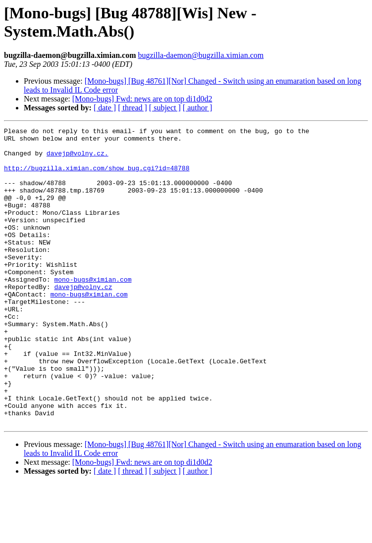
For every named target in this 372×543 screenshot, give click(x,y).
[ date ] (105, 107)
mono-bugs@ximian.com (92, 310)
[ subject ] (165, 107)
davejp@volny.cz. (77, 158)
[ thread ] (132, 107)
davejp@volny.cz (83, 319)
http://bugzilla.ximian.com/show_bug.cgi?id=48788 (96, 176)
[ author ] (198, 107)
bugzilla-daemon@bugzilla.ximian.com (201, 55)
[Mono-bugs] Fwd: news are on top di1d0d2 (142, 99)
